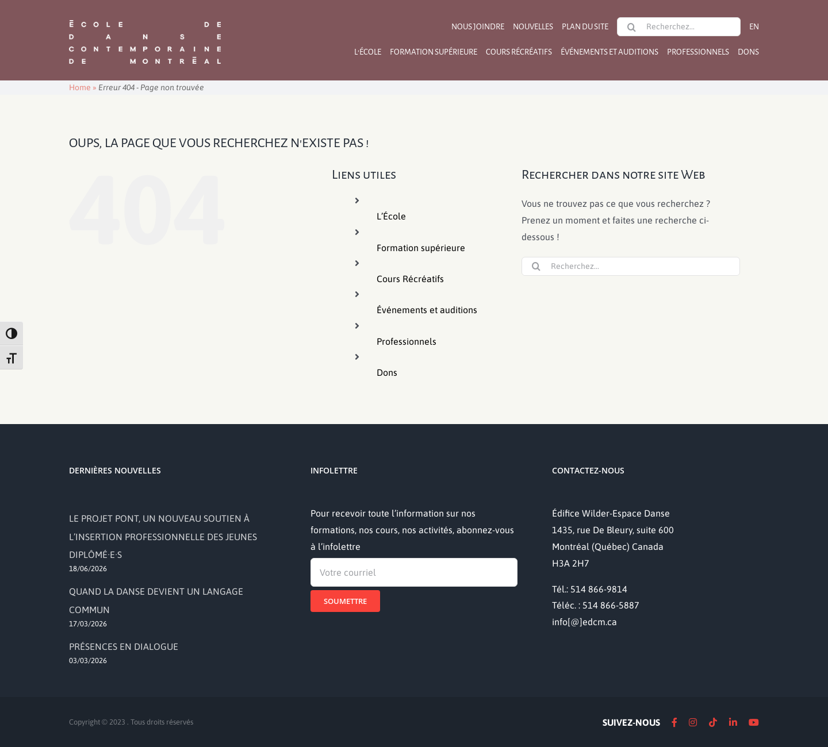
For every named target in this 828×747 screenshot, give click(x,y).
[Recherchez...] (679, 26)
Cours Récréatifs (410, 279)
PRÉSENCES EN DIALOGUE (123, 646)
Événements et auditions (427, 310)
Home (80, 87)
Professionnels (406, 341)
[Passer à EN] (754, 26)
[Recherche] (631, 27)
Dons (387, 372)
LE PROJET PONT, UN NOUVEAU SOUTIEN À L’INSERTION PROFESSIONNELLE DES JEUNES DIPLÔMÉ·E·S (163, 536)
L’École (391, 216)
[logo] (145, 19)
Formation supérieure (421, 247)
